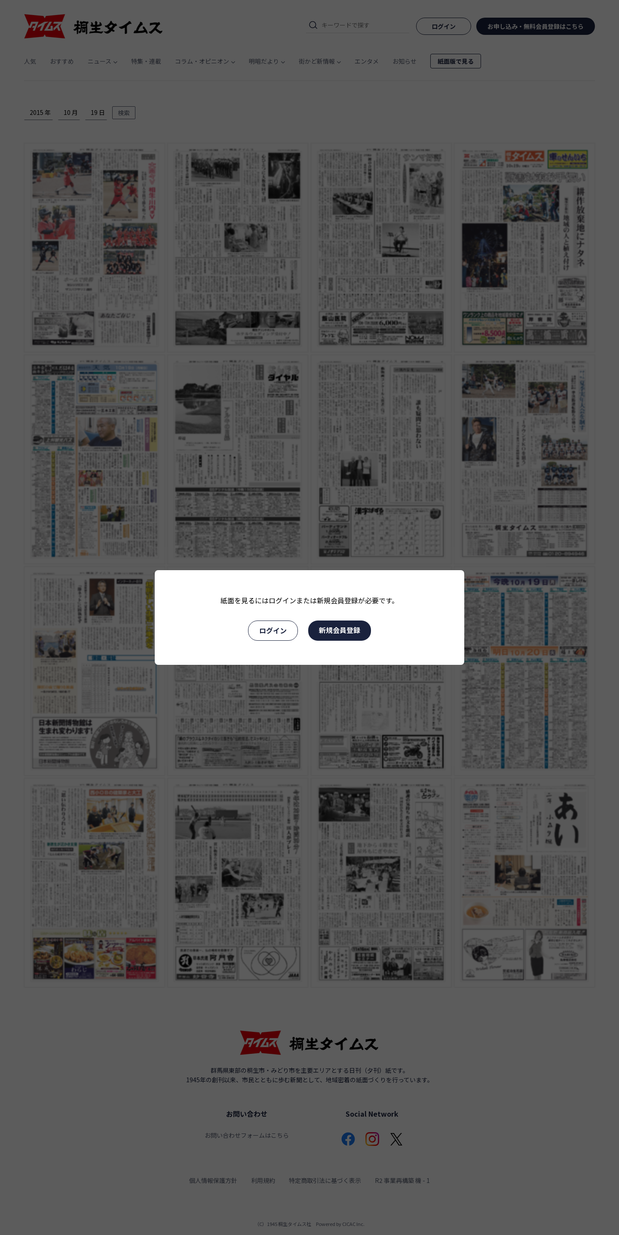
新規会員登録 (339, 630)
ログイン (273, 630)
